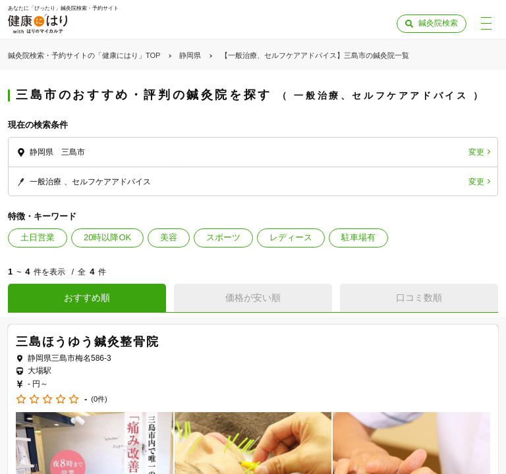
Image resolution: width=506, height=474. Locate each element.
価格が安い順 (253, 297)
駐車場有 (358, 237)
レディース (290, 237)
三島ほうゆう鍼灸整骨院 (87, 341)
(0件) (99, 399)
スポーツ (223, 237)
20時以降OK (107, 237)
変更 (476, 152)
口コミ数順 (419, 297)
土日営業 (37, 237)
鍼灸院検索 (438, 23)
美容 (168, 237)
